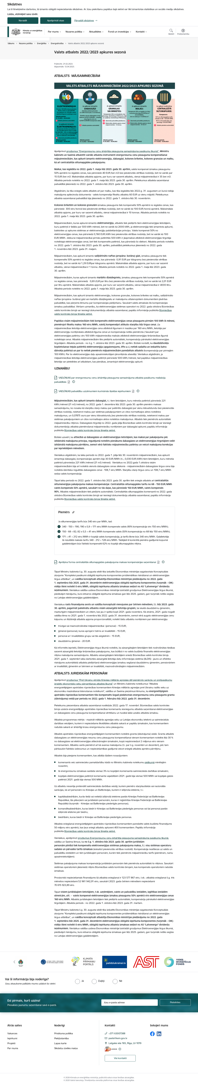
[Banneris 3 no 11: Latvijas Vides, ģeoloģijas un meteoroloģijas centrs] (83, 961)
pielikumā (150, 762)
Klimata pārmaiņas (20, 57)
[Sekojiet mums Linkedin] (159, 1033)
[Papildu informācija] (73, 381)
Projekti (11, 1043)
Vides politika (17, 63)
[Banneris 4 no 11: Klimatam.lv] (114, 961)
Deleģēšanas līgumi (21, 68)
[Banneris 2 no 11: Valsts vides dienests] (52, 961)
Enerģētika (16, 52)
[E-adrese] (111, 1049)
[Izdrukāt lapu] (183, 51)
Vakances (12, 1033)
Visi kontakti (120, 1058)
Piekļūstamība (61, 1038)
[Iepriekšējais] (14, 962)
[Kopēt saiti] (72, 512)
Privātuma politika (63, 1033)
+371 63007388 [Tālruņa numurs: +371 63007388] (117, 1033)
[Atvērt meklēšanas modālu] (171, 32)
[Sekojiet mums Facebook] (152, 1033)
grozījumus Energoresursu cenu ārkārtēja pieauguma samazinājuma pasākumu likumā (123, 838)
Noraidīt (23, 20)
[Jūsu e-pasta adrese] (129, 1002)
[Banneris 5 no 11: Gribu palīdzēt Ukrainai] (146, 961)
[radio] (79, 981)
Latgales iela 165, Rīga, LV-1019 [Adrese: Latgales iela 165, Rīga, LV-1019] (125, 1043)
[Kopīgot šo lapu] (183, 58)
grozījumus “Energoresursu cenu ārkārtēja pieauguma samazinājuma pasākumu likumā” (112, 151)
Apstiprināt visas (55, 20)
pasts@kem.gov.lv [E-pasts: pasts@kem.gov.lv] (118, 1038)
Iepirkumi (12, 1038)
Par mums (12, 1048)
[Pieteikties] (175, 1002)
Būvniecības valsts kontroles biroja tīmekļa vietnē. (90, 430)
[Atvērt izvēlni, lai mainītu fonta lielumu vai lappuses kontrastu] (183, 32)
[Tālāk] (183, 962)
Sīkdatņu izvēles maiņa (66, 1048)
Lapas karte (60, 1043)
